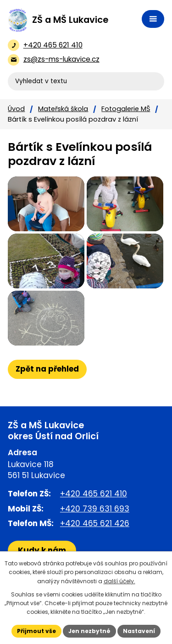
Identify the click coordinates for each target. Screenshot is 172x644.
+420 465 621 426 (94, 523)
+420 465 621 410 (93, 493)
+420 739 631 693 (94, 508)
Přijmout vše (36, 631)
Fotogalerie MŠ (125, 108)
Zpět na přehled (47, 368)
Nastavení (139, 631)
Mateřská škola (63, 108)
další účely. (119, 581)
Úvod (16, 108)
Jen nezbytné (89, 631)
